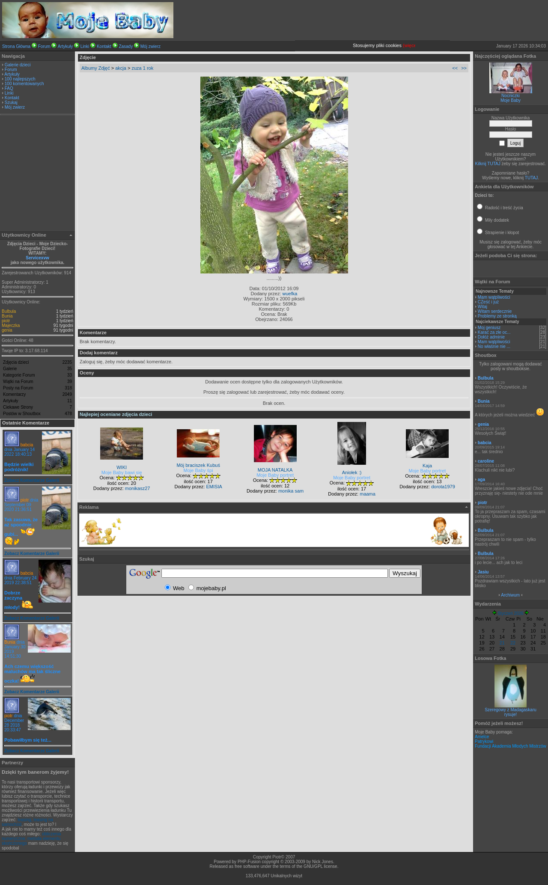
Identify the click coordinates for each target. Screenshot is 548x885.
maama (367, 493)
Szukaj (11, 102)
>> (464, 68)
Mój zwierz (150, 46)
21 (502, 642)
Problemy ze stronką (497, 316)
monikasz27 (137, 488)
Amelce (482, 736)
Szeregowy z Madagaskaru (510, 709)
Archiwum (510, 595)
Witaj (482, 306)
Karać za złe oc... (494, 332)
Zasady (126, 46)
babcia (27, 444)
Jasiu (483, 572)
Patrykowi (484, 741)
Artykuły (65, 46)
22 (512, 642)
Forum (44, 46)
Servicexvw (37, 257)
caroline (486, 461)
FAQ (9, 88)
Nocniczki (510, 95)
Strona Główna (16, 46)
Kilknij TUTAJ (487, 163)
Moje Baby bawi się (121, 472)
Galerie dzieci (18, 64)
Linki (84, 46)
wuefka (290, 293)
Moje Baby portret (275, 475)
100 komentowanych (24, 83)
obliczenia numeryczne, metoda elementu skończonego (31, 839)
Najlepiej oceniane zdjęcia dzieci (116, 414)
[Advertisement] (37, 173)
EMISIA (214, 486)
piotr (6, 320)
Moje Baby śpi (198, 470)
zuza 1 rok (142, 68)
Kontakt (104, 46)
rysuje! (510, 714)
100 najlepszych (20, 79)
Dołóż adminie (491, 337)
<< (455, 68)
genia (7, 330)
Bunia (7, 316)
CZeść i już (488, 302)
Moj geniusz (489, 327)
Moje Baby (510, 100)
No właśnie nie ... (494, 346)
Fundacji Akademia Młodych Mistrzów (510, 746)
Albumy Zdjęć (95, 68)
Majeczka (11, 325)
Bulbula (9, 311)
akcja (120, 68)
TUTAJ (531, 177)
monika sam (291, 490)
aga (481, 479)
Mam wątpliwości (494, 297)
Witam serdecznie (495, 311)
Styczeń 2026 (510, 613)
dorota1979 (443, 486)
